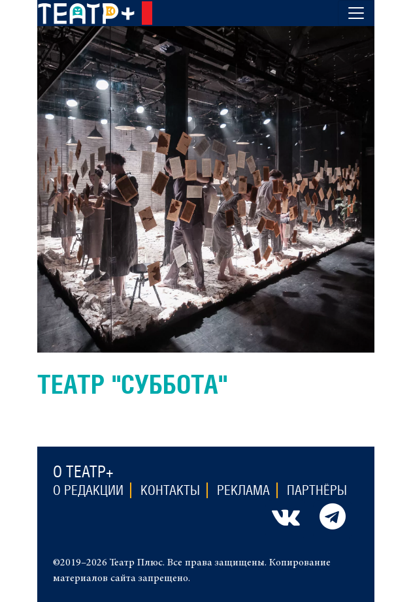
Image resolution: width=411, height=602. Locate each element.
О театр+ (83, 471)
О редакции (88, 490)
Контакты (170, 490)
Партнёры (317, 490)
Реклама (243, 490)
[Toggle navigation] (356, 13)
